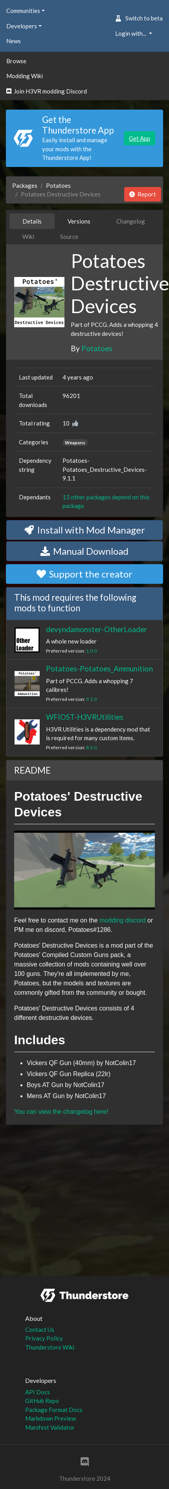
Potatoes (58, 185)
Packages (24, 185)
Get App (139, 138)
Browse (16, 60)
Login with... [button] (131, 33)
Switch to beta (139, 18)
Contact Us (39, 1329)
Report (142, 194)
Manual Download (84, 551)
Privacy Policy (44, 1338)
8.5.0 (91, 747)
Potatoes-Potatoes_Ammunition (99, 668)
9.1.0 (91, 699)
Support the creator (84, 573)
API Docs (37, 1391)
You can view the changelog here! (61, 1111)
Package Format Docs (54, 1409)
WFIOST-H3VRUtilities (84, 716)
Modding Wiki (24, 75)
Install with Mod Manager (84, 529)
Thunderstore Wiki (49, 1347)
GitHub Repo (42, 1400)
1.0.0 (91, 651)
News (13, 40)
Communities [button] (23, 10)
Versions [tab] (79, 221)
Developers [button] (21, 25)
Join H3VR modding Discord (46, 91)
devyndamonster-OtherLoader (96, 629)
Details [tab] (32, 221)
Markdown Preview (50, 1418)
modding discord (122, 920)
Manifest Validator (50, 1427)
